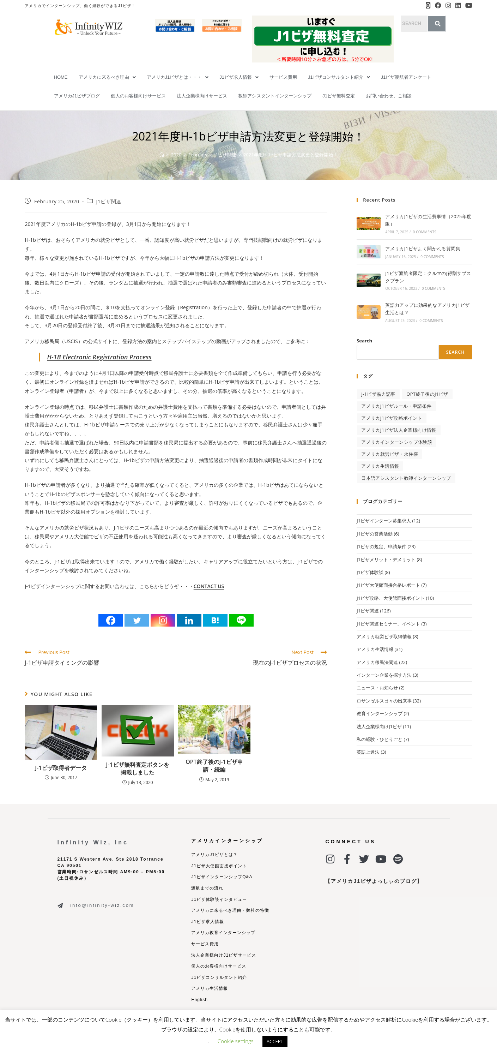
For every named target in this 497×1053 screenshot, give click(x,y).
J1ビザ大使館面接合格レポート (388, 585)
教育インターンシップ (379, 713)
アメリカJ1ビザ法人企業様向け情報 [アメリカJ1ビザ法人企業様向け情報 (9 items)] (398, 430)
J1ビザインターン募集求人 (384, 520)
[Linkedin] (189, 620)
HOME (61, 77)
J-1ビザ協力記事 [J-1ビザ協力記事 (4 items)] (378, 394)
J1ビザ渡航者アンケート (406, 77)
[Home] (161, 154)
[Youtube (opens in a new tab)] (467, 5)
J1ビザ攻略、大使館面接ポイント (391, 598)
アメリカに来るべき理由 (107, 77)
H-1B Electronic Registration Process (99, 357)
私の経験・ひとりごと (379, 739)
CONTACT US (209, 586)
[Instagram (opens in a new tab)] (448, 5)
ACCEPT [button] (275, 1041)
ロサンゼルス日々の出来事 (384, 701)
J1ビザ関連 (108, 201)
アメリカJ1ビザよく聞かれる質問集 (422, 248)
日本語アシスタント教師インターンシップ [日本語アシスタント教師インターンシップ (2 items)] (406, 478)
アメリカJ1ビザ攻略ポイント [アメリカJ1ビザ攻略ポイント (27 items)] (391, 418)
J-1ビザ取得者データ (61, 768)
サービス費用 (283, 77)
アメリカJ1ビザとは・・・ (178, 77)
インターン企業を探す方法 (384, 675)
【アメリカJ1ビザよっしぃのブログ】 (374, 881)
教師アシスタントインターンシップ (274, 95)
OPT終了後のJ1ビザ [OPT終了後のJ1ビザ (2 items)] (427, 394)
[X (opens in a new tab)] (428, 5)
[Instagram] (163, 620)
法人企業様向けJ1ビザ (379, 726)
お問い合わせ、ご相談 (389, 95)
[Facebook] (110, 620)
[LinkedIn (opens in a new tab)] (458, 5)
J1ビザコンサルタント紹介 (339, 77)
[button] (107, 77)
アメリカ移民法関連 (377, 662)
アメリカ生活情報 (375, 649)
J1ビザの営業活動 (375, 534)
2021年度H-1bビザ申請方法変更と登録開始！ (290, 154)
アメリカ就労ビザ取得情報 (384, 636)
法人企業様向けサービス (202, 95)
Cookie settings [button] (236, 1041)
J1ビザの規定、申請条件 (381, 546)
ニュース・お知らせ (377, 687)
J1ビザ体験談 (370, 572)
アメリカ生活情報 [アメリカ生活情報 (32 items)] (380, 466)
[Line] (241, 620)
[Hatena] (215, 620)
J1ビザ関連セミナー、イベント (388, 624)
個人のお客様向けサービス (138, 95)
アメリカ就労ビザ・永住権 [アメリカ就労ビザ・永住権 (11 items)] (389, 454)
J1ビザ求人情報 (239, 77)
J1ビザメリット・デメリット (386, 559)
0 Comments (424, 231)
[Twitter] (137, 620)
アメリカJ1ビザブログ (77, 95)
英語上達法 (368, 752)
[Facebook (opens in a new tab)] (438, 5)
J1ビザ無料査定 (338, 95)
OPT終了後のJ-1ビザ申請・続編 (214, 765)
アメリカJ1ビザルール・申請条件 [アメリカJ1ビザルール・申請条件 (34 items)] (396, 406)
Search (364, 340)
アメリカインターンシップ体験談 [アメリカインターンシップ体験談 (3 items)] (396, 442)
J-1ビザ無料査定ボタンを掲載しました (137, 768)
